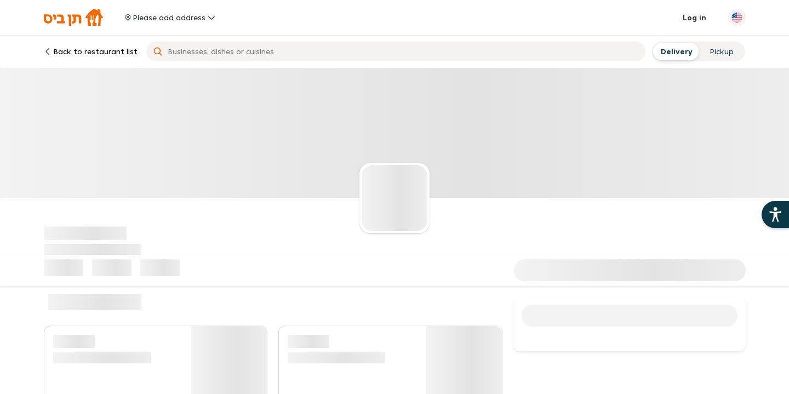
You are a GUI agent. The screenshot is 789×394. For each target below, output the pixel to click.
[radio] (675, 51)
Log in (694, 17)
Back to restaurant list (91, 51)
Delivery (675, 51)
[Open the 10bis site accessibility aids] (775, 214)
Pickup (722, 51)
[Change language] (737, 17)
